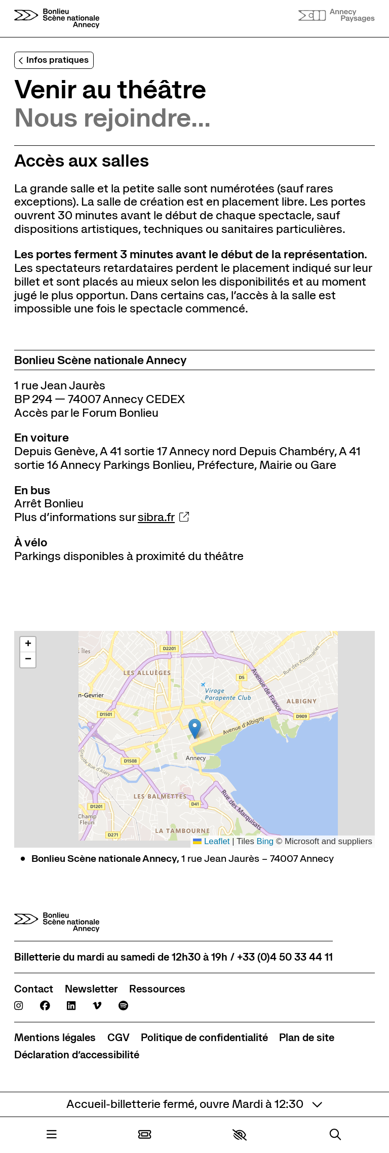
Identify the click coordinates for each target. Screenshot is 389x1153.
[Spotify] (123, 1006)
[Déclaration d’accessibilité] (76, 1055)
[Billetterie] (144, 1135)
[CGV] (118, 1038)
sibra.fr (163, 517)
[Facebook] (45, 1006)
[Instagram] (18, 1006)
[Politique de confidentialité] (204, 1038)
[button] (239, 1134)
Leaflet (211, 841)
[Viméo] (97, 1006)
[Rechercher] (335, 1135)
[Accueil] (56, 18)
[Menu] (52, 1135)
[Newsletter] (91, 989)
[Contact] (33, 989)
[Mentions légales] (55, 1038)
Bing (265, 841)
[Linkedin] (71, 1006)
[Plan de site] (306, 1038)
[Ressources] (157, 989)
